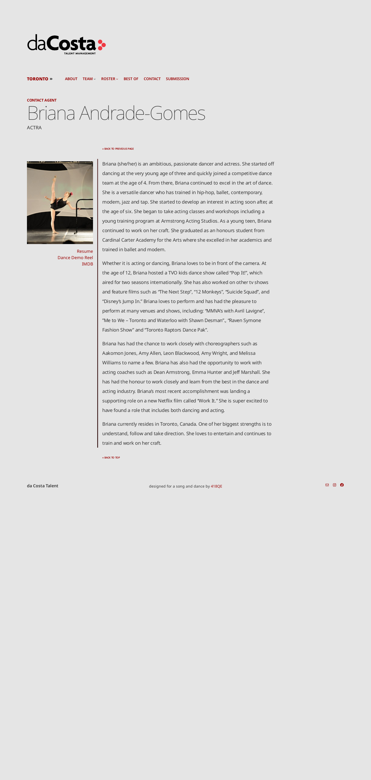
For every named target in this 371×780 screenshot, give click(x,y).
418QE (216, 486)
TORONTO (37, 79)
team (88, 79)
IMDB (87, 264)
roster (108, 79)
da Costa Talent (42, 486)
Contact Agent (42, 100)
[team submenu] (95, 79)
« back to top (111, 457)
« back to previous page (118, 148)
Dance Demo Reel (75, 257)
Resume (85, 251)
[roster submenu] (117, 79)
